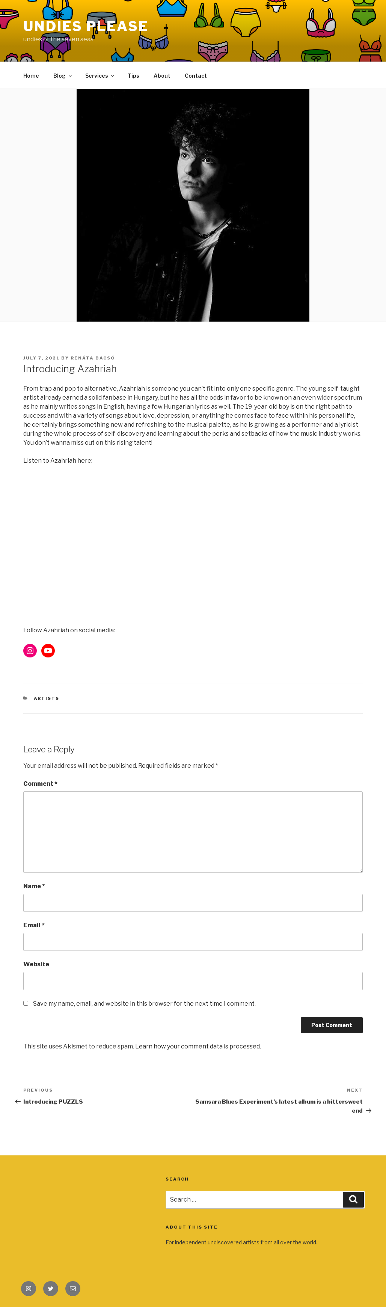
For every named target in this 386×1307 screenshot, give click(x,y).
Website (36, 964)
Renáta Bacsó (93, 358)
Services (100, 75)
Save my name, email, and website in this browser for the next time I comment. (144, 1003)
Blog (63, 75)
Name (34, 886)
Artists (47, 698)
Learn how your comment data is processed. (198, 1046)
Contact (196, 75)
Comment (40, 783)
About (162, 75)
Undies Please (85, 26)
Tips (133, 75)
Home (31, 75)
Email (34, 925)
